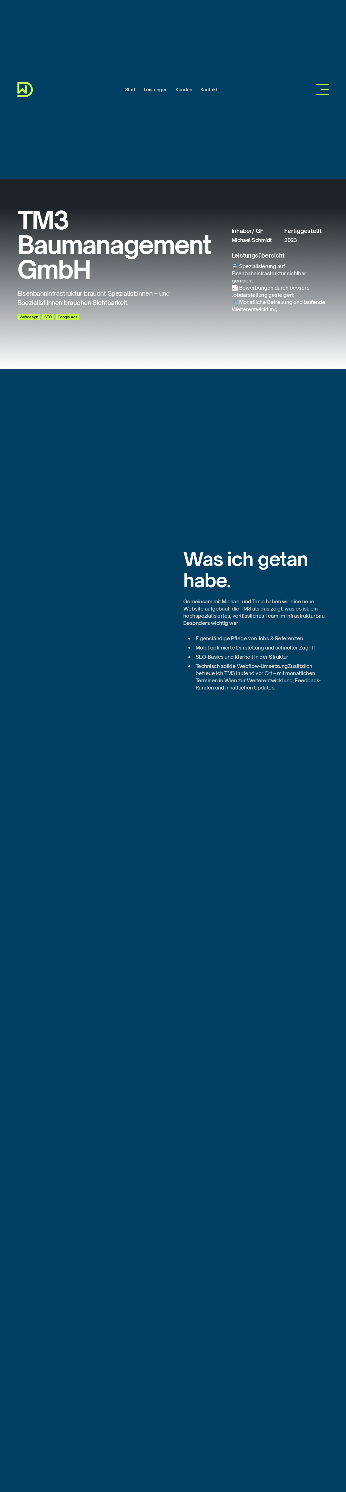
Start (130, 89)
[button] (322, 90)
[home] (25, 89)
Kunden (184, 89)
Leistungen (156, 89)
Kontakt (208, 89)
